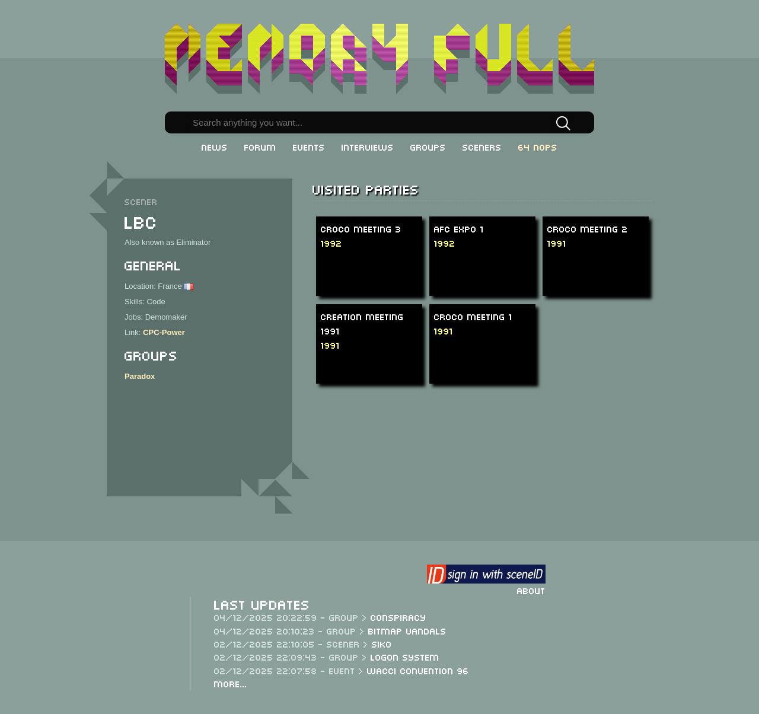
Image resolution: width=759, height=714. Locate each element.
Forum (260, 146)
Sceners (482, 146)
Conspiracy (398, 616)
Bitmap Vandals (407, 630)
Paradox (140, 376)
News (215, 146)
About (531, 590)
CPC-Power (164, 332)
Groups (428, 146)
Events (309, 146)
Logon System (405, 656)
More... (230, 683)
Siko (382, 643)
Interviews (368, 146)
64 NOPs (537, 146)
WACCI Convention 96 (418, 670)
